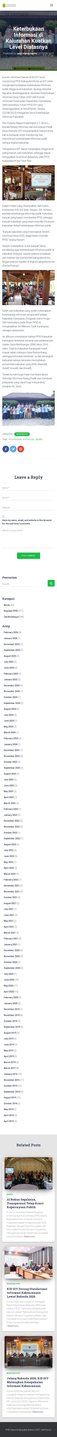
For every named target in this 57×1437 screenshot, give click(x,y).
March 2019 (10, 1062)
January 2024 (10, 744)
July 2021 (8, 909)
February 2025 (11, 674)
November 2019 (12, 1015)
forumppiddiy (15, 439)
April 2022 (9, 868)
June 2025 (9, 668)
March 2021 (10, 933)
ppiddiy (39, 439)
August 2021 (10, 903)
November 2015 (12, 1080)
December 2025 (11, 644)
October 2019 (10, 1021)
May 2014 (8, 1109)
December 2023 (11, 750)
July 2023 (8, 779)
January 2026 (10, 638)
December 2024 (11, 685)
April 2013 (9, 1121)
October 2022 (10, 832)
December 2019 (11, 1009)
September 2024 (12, 703)
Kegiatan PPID (22, 434)
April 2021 (9, 927)
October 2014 (10, 1103)
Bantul (48, 1430)
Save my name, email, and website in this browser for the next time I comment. (27, 522)
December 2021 (11, 885)
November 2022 (12, 827)
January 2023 (10, 815)
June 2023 (9, 785)
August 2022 (10, 844)
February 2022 (11, 879)
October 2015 (10, 1086)
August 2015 (10, 1097)
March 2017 (10, 1068)
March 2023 (10, 803)
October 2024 (10, 697)
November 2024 (12, 691)
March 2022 (10, 874)
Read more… (30, 1236)
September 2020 (12, 968)
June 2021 (9, 915)
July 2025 (8, 662)
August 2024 (10, 709)
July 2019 (8, 1038)
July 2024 (8, 715)
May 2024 (8, 726)
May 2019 (8, 1050)
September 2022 (12, 838)
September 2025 (12, 650)
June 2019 (9, 1044)
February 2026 (11, 632)
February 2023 (11, 809)
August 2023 (10, 774)
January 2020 (10, 1003)
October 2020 (10, 962)
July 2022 (8, 850)
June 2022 (9, 856)
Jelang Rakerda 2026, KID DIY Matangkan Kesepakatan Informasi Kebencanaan (28, 1382)
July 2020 (8, 974)
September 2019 (12, 1027)
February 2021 (11, 938)
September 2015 (12, 1092)
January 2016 (10, 1074)
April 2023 (9, 797)
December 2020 (11, 950)
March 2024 (10, 732)
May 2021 (8, 921)
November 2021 (12, 891)
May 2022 (8, 862)
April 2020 (9, 991)
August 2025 (10, 656)
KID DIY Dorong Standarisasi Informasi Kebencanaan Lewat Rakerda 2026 (27, 1292)
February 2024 (11, 738)
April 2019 (9, 1056)
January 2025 (10, 679)
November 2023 (12, 756)
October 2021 (10, 897)
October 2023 (10, 762)
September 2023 (12, 768)
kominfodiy (28, 439)
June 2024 (9, 720)
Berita (7, 605)
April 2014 (9, 1115)
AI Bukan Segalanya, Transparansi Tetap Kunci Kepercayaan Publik (25, 1203)
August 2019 (10, 1033)
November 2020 (12, 956)
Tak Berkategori (11, 617)
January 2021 (10, 944)
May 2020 (8, 985)
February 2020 (11, 997)
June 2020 (9, 980)
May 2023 (8, 791)
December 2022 (11, 821)
